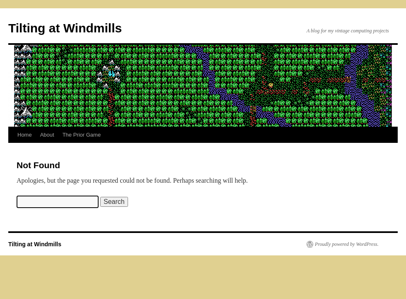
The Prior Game (82, 135)
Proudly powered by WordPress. (347, 244)
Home (24, 135)
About (47, 135)
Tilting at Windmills (65, 28)
